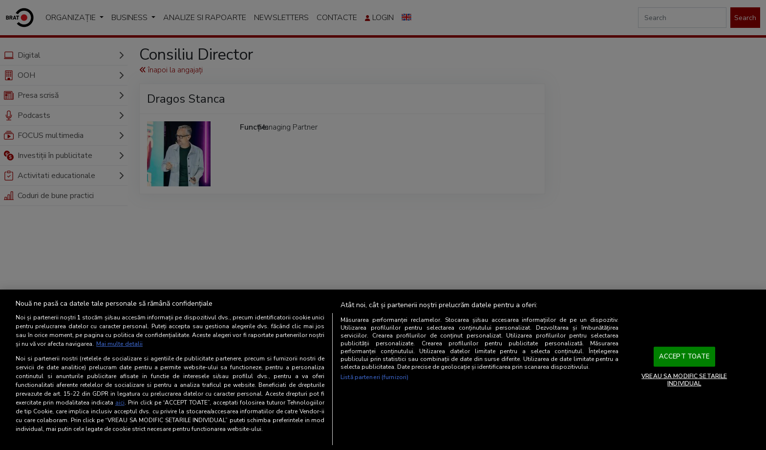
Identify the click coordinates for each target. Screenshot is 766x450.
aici (120, 402)
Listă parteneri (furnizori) (374, 377)
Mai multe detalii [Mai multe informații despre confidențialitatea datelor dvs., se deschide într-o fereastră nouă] (119, 344)
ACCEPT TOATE (684, 356)
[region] (383, 370)
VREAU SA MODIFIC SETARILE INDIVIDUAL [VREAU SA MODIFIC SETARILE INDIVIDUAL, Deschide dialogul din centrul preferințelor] (684, 379)
